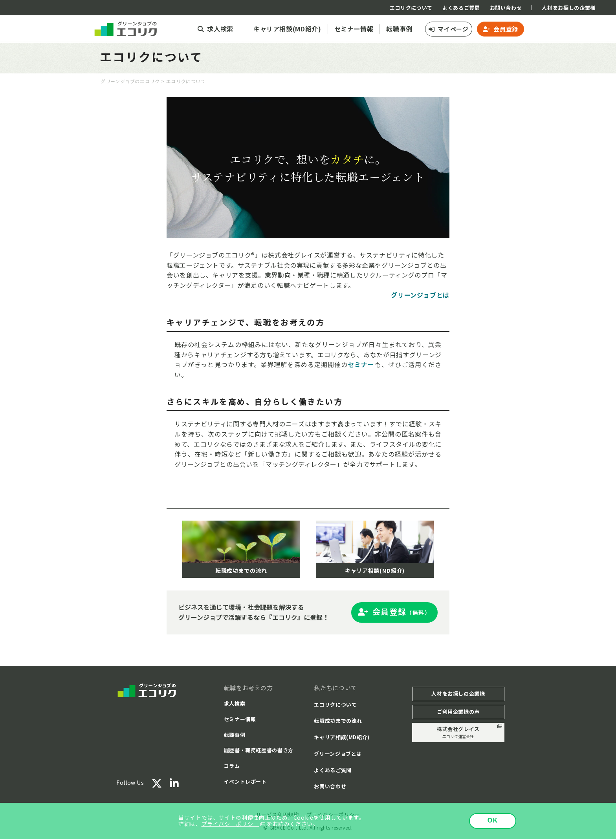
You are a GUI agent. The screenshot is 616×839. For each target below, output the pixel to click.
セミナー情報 (240, 719)
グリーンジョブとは (338, 753)
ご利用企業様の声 (458, 711)
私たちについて (335, 688)
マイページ (453, 29)
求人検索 (235, 703)
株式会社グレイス (458, 732)
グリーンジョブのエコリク (130, 81)
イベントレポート (245, 781)
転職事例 (235, 734)
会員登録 (505, 29)
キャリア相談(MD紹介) (342, 737)
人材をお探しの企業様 (568, 7)
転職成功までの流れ (338, 720)
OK (493, 820)
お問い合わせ (506, 7)
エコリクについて (411, 7)
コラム (232, 766)
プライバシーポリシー (230, 824)
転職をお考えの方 (248, 688)
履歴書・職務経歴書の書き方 (258, 750)
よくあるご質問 (461, 7)
